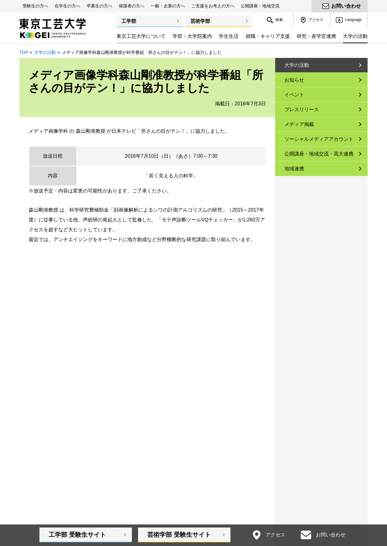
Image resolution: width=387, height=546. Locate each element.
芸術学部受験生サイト (179, 534)
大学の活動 (45, 52)
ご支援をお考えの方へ (212, 5)
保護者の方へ (132, 5)
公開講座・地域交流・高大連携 (318, 153)
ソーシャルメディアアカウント (318, 139)
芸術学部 (200, 21)
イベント (294, 94)
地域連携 (294, 168)
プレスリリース (301, 109)
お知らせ (294, 80)
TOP (23, 52)
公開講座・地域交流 (260, 5)
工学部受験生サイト (77, 534)
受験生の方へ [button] (35, 5)
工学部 (128, 21)
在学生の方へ (67, 5)
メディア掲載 (299, 124)
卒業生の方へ (99, 5)
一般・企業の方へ (168, 5)
